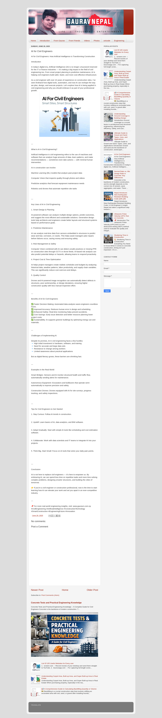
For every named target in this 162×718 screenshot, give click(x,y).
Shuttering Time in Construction (121, 236)
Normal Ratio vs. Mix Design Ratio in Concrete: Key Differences (122, 174)
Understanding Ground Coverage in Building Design (122, 116)
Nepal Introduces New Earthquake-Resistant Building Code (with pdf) (121, 196)
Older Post (92, 590)
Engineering (119, 41)
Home (33, 41)
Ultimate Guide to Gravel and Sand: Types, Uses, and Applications (120, 136)
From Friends (74, 41)
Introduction (45, 41)
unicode (107, 41)
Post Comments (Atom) (50, 595)
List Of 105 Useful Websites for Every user (57, 663)
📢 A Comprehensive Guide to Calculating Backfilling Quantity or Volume (68, 689)
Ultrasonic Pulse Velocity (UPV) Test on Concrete (121, 216)
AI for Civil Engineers (122, 154)
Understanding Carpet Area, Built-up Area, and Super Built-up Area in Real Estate (122, 74)
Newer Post (37, 590)
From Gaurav (59, 41)
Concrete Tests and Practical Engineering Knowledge (56, 603)
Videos (87, 41)
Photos (97, 41)
